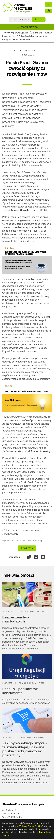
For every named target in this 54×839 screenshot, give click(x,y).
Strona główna (21, 32)
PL (48, 4)
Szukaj (39, 19)
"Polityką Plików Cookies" (31, 826)
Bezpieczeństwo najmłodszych (15, 619)
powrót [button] (27, 548)
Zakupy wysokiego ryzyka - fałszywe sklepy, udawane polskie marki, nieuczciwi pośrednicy (24, 749)
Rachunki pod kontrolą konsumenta (20, 691)
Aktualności (36, 32)
